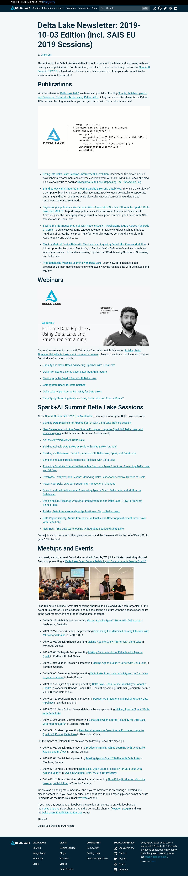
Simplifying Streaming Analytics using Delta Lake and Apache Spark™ (83, 398)
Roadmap (71, 8)
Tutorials (64, 858)
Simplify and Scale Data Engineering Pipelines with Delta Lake (79, 365)
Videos (63, 863)
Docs (94, 8)
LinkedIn (121, 869)
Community (84, 8)
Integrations (48, 8)
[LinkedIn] (175, 8)
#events (83, 797)
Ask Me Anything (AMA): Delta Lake (64, 439)
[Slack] (170, 8)
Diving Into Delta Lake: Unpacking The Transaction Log (109, 181)
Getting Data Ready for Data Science (64, 384)
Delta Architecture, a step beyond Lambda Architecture (75, 371)
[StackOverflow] (154, 8)
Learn (59, 8)
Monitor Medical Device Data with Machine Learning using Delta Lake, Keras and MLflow (94, 244)
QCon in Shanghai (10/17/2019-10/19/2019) (90, 772)
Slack (119, 864)
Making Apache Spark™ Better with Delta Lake (69, 378)
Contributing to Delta (97, 858)
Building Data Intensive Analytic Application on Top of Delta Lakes (81, 511)
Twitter (120, 858)
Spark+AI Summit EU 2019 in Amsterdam (69, 416)
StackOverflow (124, 848)
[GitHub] (160, 8)
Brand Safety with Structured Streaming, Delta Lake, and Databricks (82, 188)
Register (116, 808)
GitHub (120, 853)
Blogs (36, 863)
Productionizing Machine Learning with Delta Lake (72, 262)
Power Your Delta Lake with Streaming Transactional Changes (79, 483)
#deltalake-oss (50, 808)
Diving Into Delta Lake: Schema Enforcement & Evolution (76, 174)
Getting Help (93, 853)
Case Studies (66, 869)
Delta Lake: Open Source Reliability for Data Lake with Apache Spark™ (105, 561)
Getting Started (68, 848)
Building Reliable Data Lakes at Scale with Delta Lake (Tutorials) (80, 446)
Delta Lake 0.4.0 (69, 93)
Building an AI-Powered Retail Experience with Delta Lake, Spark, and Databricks (89, 453)
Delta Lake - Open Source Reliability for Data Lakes (72, 391)
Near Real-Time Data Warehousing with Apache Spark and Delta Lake (83, 528)
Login (126, 808)
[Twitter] (165, 8)
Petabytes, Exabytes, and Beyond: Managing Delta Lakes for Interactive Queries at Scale (94, 477)
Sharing (36, 8)
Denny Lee (46, 54)
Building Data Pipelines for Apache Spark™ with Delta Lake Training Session (87, 422)
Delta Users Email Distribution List (62, 812)
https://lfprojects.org (156, 856)
